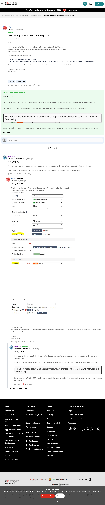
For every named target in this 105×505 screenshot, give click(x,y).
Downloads (51, 431)
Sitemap (50, 456)
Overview (9, 447)
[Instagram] (92, 429)
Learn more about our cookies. (90, 491)
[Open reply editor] (52, 140)
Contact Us (72, 423)
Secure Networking (12, 415)
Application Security (13, 430)
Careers (50, 439)
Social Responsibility (55, 452)
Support (50, 427)
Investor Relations (53, 448)
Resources (51, 419)
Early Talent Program (55, 443)
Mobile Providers (11, 460)
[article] (52, 165)
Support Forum (36, 15)
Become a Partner (33, 423)
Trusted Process (32, 441)
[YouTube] (81, 429)
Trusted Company (33, 437)
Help (90, 4)
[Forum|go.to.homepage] (12, 4)
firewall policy (21, 81)
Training (50, 415)
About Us (50, 411)
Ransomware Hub (53, 423)
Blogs (70, 411)
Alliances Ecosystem (34, 415)
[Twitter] (75, 429)
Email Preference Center (77, 419)
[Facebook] (70, 429)
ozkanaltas (11, 156)
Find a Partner (31, 419)
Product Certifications (34, 449)
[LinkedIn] (86, 429)
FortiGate (11, 81)
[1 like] (24, 384)
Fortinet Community (8, 15)
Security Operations (13, 426)
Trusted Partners (32, 445)
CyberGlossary (52, 435)
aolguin (10, 27)
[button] (2, 4)
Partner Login (31, 427)
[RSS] (98, 429)
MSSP (7, 456)
